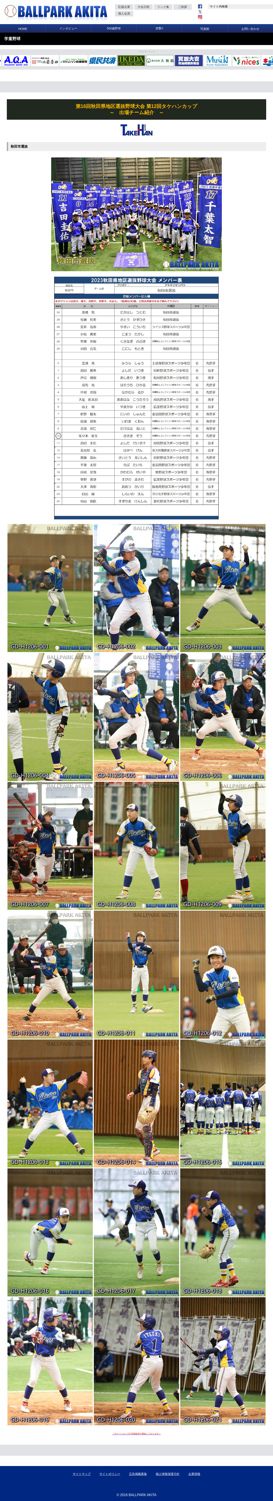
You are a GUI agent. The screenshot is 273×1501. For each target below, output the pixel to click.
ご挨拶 (182, 7)
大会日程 (144, 7)
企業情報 (194, 1474)
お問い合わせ (250, 29)
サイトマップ (82, 1474)
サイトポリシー (109, 1474)
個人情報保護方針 (168, 1474)
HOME (22, 29)
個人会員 (124, 13)
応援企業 (124, 7)
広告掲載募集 (138, 1474)
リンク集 (163, 7)
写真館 (204, 29)
